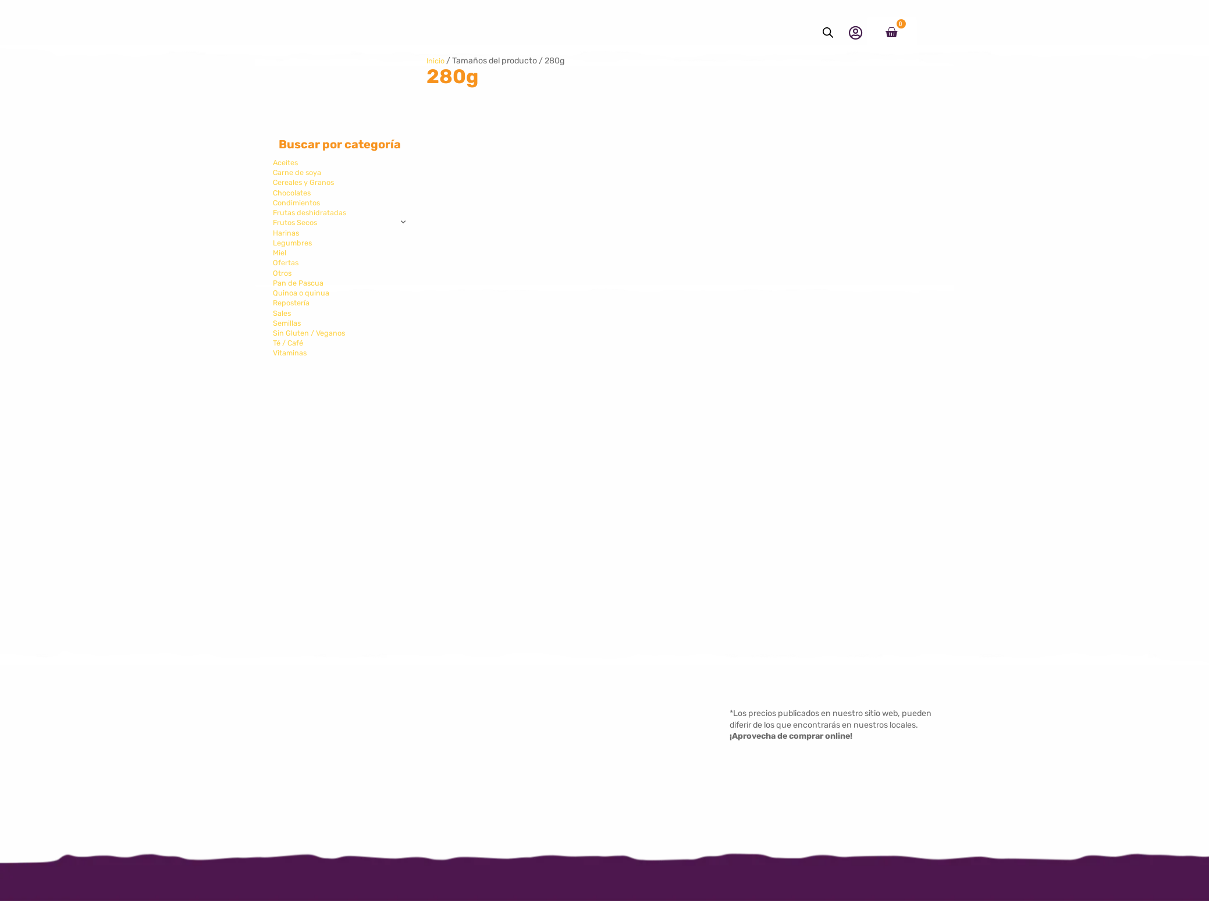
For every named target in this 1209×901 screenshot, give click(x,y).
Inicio (436, 61)
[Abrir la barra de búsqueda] (828, 32)
